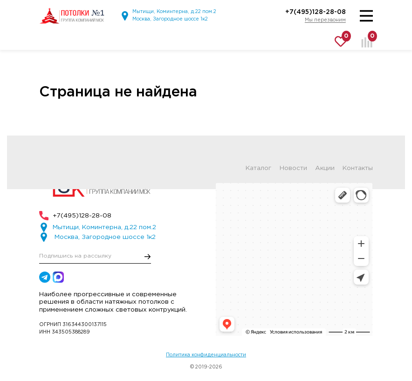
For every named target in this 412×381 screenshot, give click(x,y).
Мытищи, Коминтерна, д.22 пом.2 (174, 11)
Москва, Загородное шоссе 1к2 (170, 19)
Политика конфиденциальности (206, 355)
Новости (293, 168)
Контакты (358, 168)
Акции (325, 168)
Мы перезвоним (325, 20)
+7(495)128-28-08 (315, 12)
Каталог (258, 168)
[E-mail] (95, 256)
